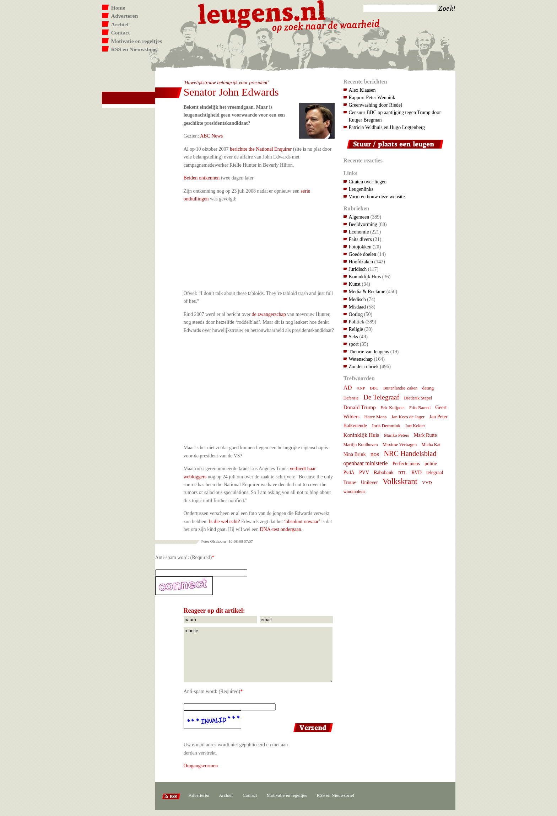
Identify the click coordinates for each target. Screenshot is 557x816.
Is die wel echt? (224, 521)
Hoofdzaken (361, 261)
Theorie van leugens (369, 351)
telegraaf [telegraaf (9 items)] (434, 472)
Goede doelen (363, 254)
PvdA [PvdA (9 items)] (349, 472)
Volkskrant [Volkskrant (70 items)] (400, 481)
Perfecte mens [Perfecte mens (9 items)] (406, 463)
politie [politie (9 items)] (430, 463)
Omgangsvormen (201, 765)
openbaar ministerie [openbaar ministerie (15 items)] (366, 463)
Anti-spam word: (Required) (183, 557)
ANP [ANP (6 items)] (361, 388)
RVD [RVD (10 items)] (416, 472)
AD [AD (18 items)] (348, 387)
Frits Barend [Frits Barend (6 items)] (420, 407)
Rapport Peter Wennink (372, 97)
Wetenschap (361, 359)
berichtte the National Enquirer (261, 149)
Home (118, 8)
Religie (356, 329)
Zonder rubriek (364, 366)
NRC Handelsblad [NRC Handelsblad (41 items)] (410, 453)
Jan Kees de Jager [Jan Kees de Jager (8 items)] (408, 416)
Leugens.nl (262, 13)
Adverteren (124, 16)
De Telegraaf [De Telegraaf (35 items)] (381, 397)
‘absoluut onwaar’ (302, 521)
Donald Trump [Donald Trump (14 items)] (360, 407)
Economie (359, 232)
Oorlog (356, 314)
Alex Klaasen (362, 90)
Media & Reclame (367, 291)
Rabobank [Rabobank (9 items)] (383, 472)
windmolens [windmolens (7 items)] (355, 491)
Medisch (357, 299)
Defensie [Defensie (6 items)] (351, 398)
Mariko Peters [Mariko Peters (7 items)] (396, 435)
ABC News (211, 136)
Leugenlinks (361, 189)
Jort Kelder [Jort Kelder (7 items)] (415, 425)
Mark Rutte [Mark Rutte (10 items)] (425, 435)
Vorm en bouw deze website (377, 196)
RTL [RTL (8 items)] (402, 472)
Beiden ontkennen (202, 178)
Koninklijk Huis (365, 276)
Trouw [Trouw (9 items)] (350, 482)
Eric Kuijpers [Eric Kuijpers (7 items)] (392, 407)
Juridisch (358, 269)
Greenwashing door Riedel (375, 105)
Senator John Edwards (231, 92)
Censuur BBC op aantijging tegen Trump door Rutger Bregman (395, 116)
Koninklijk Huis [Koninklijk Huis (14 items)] (361, 435)
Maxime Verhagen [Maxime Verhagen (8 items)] (400, 444)
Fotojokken (360, 246)
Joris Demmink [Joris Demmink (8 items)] (386, 425)
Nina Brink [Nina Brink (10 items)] (355, 454)
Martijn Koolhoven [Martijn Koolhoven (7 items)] (361, 444)
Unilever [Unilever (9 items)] (369, 482)
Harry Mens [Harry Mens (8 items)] (375, 416)
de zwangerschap (269, 314)
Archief (120, 24)
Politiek (356, 321)
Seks (353, 336)
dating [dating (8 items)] (428, 388)
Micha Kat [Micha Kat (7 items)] (430, 444)
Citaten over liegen (368, 181)
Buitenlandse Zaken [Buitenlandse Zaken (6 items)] (400, 388)
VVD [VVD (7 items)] (427, 482)
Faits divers (360, 239)
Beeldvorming (363, 224)
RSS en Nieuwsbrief (134, 49)
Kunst (355, 284)
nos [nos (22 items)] (375, 453)
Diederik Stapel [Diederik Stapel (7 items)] (418, 398)
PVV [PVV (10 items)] (364, 472)
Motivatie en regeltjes (136, 41)
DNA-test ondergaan (280, 529)
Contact (120, 32)
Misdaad (357, 307)
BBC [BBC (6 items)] (374, 388)
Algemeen (359, 217)
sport (354, 344)
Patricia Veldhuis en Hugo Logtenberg (387, 127)
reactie (258, 654)
